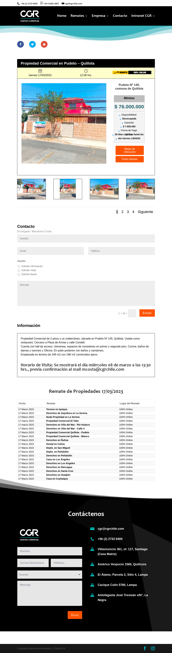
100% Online (126, 409)
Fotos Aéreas (130, 159)
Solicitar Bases (27, 274)
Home (61, 16)
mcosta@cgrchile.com (103, 370)
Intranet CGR (141, 16)
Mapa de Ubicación (130, 150)
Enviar (147, 313)
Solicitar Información (30, 266)
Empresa (98, 16)
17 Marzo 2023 (26, 409)
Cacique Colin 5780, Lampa (117, 584)
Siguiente (145, 212)
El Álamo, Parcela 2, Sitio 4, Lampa (122, 574)
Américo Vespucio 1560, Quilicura (122, 564)
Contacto (120, 16)
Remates (77, 16)
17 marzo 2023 (26, 421)
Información (129, 166)
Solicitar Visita (26, 270)
